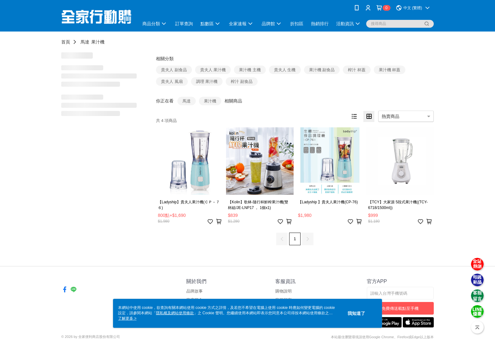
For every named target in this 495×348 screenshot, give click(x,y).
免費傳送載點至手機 (400, 308)
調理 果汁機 (207, 81)
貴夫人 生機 (285, 69)
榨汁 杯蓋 (357, 69)
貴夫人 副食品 (174, 69)
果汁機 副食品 (322, 69)
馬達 (85, 41)
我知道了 (356, 313)
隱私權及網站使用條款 (175, 313)
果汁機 (97, 41)
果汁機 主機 (250, 69)
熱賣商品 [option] (390, 116)
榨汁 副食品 (242, 81)
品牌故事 (194, 291)
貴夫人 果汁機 (213, 69)
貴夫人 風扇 (172, 81)
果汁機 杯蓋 (390, 69)
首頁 (65, 41)
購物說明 (283, 291)
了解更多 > (127, 318)
